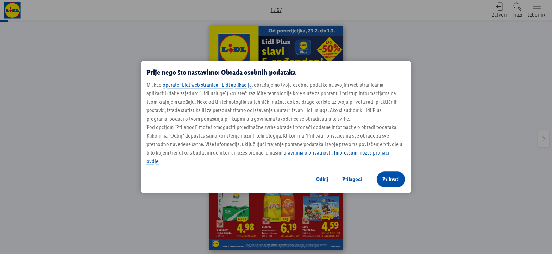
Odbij (322, 179)
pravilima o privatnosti (307, 152)
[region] (276, 127)
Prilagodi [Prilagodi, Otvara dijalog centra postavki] (352, 179)
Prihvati (391, 179)
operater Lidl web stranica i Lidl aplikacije (207, 84)
